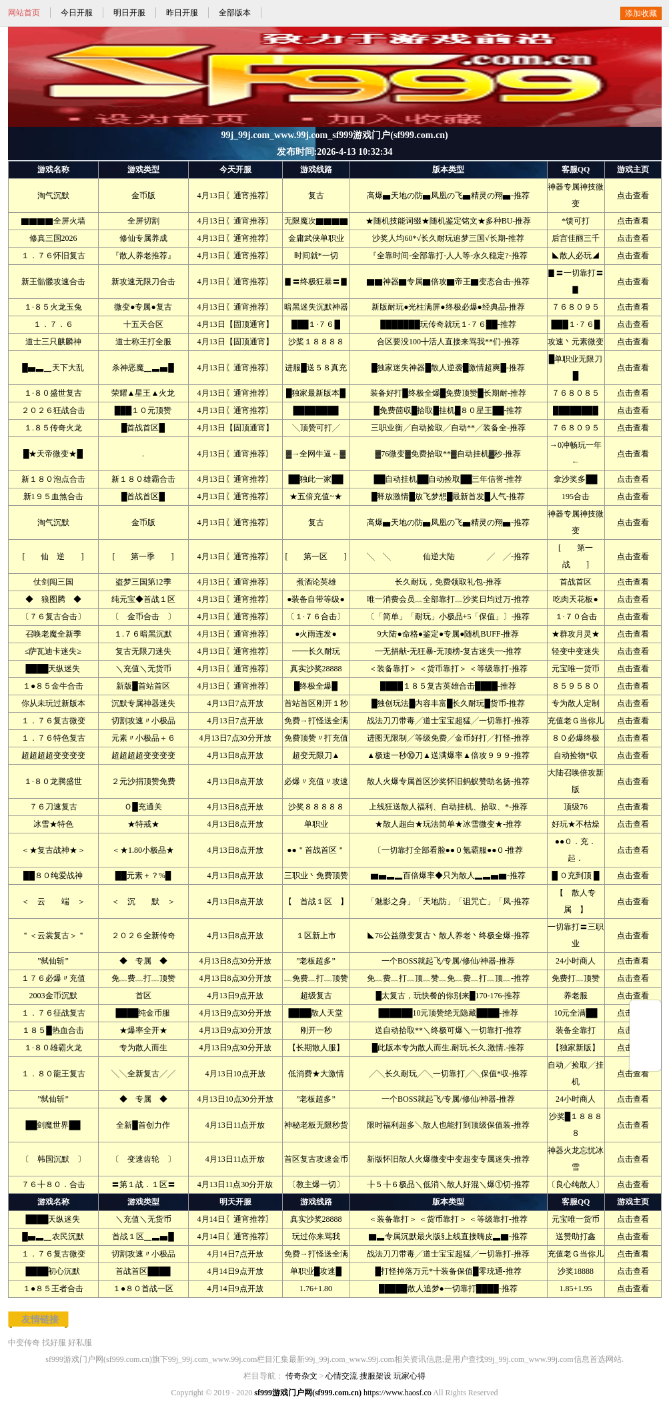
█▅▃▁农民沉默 (53, 1236)
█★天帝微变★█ (53, 453)
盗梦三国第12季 (143, 582)
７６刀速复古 (53, 806)
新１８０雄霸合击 (143, 479)
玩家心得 (410, 1376)
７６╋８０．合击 (53, 1184)
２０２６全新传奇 (143, 935)
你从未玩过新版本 (53, 703)
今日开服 (77, 12)
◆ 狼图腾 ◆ (53, 599)
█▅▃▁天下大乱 (53, 367)
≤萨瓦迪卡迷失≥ (53, 651)
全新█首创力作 (143, 1125)
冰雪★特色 (53, 824)
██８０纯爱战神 (53, 875)
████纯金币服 (142, 1013)
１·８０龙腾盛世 (53, 781)
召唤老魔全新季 (53, 634)
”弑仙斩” (53, 961)
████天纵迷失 (52, 668)
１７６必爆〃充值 (53, 978)
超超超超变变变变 (53, 755)
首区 (143, 995)
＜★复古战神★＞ (53, 850)
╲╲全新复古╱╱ (143, 1073)
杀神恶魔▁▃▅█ (143, 367)
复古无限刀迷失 (143, 651)
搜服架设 (376, 1376)
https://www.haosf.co (398, 1392)
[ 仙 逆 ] (53, 556)
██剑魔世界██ (52, 1125)
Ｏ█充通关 (143, 806)
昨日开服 (182, 12)
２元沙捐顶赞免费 (143, 781)
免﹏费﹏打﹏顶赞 (143, 978)
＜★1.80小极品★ (143, 850)
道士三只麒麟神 (53, 341)
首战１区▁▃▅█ (143, 1236)
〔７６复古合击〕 (53, 616)
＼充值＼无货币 (143, 668)
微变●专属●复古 (143, 307)
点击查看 (633, 195)
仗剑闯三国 (53, 582)
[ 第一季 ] (143, 556)
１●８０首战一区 (143, 1288)
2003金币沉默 (53, 995)
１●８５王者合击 (53, 1288)
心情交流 (341, 1376)
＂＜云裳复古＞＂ (53, 935)
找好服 (54, 1342)
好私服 (80, 1342)
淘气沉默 (53, 195)
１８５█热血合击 (53, 1030)
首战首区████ (142, 1271)
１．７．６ (53, 324)
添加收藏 (641, 13)
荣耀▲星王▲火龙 (143, 393)
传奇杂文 (301, 1376)
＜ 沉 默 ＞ (143, 901)
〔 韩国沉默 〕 (53, 1159)
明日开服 (129, 12)
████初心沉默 (52, 1271)
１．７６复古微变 (53, 720)
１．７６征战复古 (53, 1013)
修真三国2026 (53, 238)
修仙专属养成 (143, 238)
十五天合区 (143, 324)
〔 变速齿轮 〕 (143, 1159)
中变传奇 (24, 1342)
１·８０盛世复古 (53, 393)
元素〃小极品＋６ (143, 738)
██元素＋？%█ (143, 875)
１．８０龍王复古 (53, 1073)
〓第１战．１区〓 (143, 1184)
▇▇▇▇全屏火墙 (53, 221)
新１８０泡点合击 (53, 479)
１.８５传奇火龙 (53, 427)
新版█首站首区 (143, 686)
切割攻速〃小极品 (143, 720)
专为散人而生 (143, 1047)
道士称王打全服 (143, 341)
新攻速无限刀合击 (143, 281)
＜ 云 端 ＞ (53, 901)
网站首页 (24, 12)
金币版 (143, 195)
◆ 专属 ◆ (143, 961)
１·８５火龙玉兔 (53, 307)
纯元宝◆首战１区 (143, 599)
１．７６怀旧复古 (53, 255)
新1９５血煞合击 (53, 496)
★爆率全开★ (143, 1030)
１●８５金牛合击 (53, 686)
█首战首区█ (143, 427)
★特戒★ (143, 824)
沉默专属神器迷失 (143, 703)
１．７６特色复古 (53, 738)
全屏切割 (143, 221)
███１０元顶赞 (143, 410)
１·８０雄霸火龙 (53, 1047)
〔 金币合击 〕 (143, 616)
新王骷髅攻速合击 (53, 281)
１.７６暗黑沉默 (143, 634)
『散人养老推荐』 (143, 255)
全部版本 (235, 12)
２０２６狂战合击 (53, 410)
